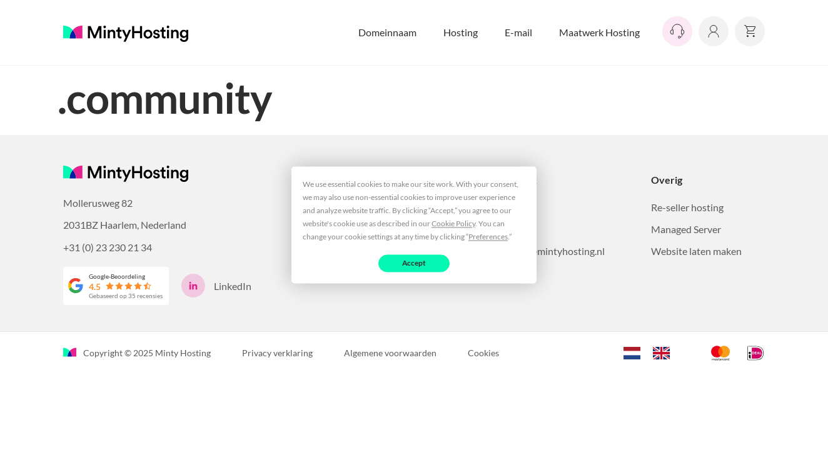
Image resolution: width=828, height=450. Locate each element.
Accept (414, 263)
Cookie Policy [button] (453, 223)
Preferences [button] (488, 236)
